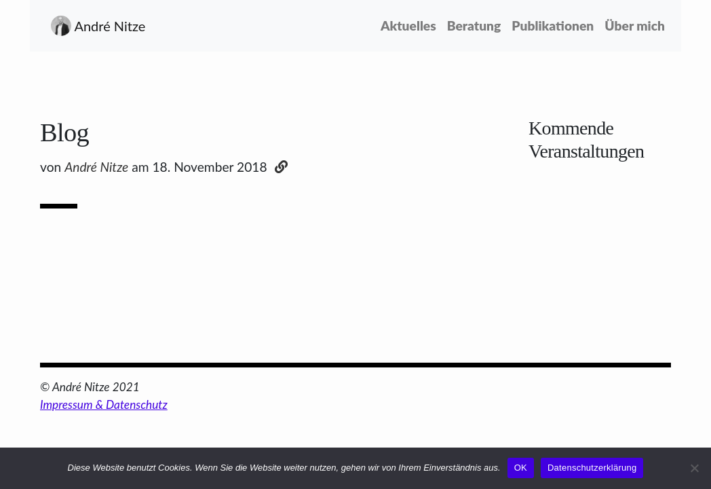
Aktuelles (411, 24)
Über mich (634, 25)
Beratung (474, 25)
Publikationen (553, 25)
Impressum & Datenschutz (104, 404)
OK (520, 468)
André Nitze (98, 26)
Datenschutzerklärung (591, 468)
